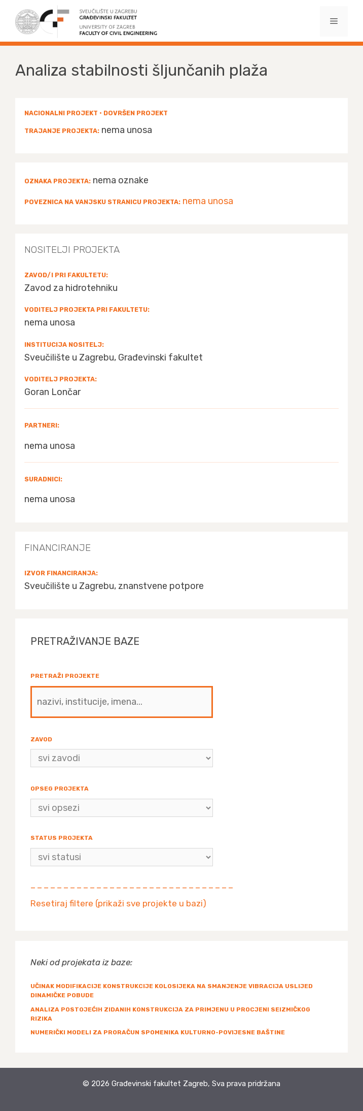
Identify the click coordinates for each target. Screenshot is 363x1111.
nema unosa (208, 201)
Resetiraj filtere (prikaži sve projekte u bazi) (118, 903)
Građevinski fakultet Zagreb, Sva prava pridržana (196, 1083)
